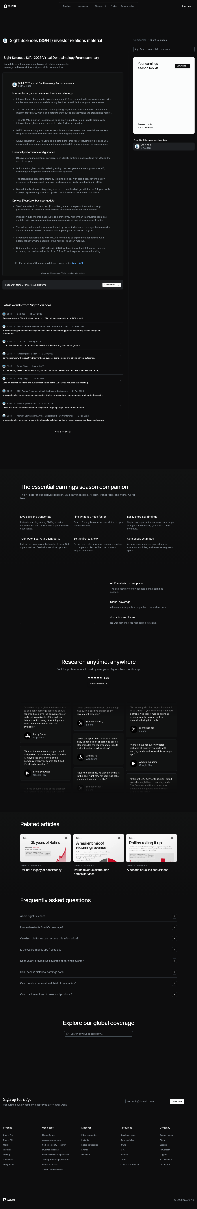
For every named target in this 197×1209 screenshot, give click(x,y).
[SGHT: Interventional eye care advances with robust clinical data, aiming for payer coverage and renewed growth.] (62, 418)
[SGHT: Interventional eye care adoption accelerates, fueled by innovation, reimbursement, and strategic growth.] (62, 393)
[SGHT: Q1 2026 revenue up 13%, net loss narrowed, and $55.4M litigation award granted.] (62, 343)
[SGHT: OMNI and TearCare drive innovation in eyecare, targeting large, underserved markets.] (62, 405)
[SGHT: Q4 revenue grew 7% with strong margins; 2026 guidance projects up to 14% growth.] (62, 316)
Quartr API (77, 263)
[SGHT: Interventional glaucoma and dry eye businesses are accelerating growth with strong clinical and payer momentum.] (62, 329)
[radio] (89, 677)
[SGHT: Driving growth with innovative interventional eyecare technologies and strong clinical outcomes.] (62, 356)
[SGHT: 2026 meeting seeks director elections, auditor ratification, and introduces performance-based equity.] (62, 368)
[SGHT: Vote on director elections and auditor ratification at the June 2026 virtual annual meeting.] (62, 381)
